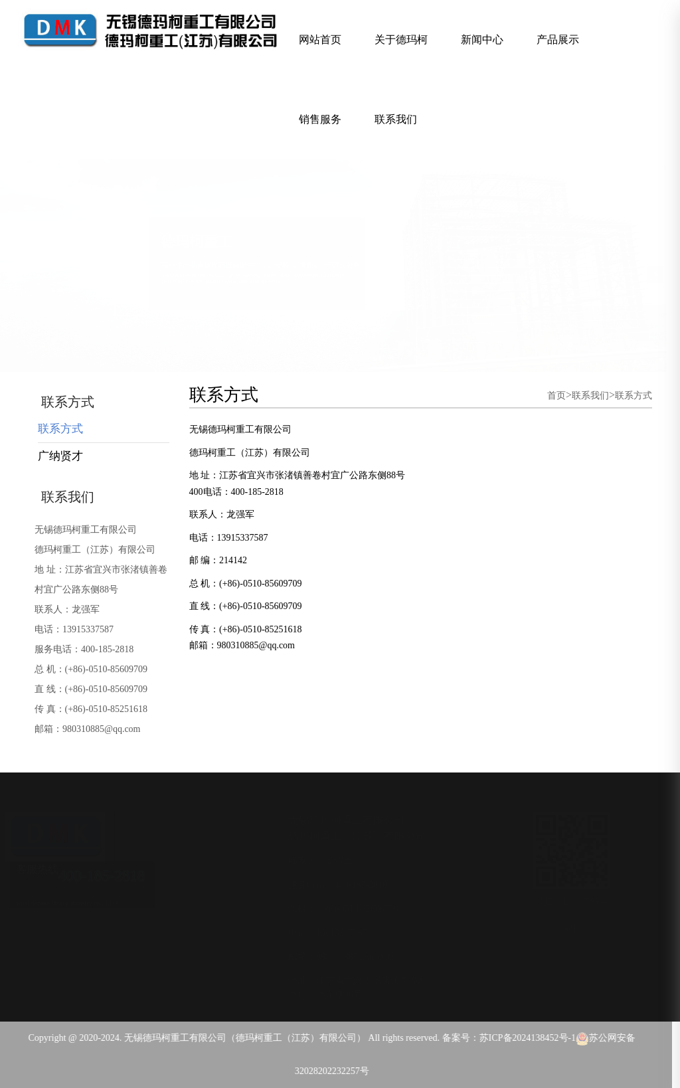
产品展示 (558, 39)
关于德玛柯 (401, 39)
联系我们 (396, 119)
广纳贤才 (60, 456)
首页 (556, 396)
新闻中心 (482, 39)
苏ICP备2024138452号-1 (524, 1038)
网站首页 (320, 39)
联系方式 (60, 428)
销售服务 (320, 119)
